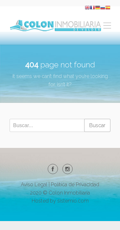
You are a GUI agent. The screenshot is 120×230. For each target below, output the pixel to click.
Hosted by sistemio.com (60, 201)
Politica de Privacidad (75, 184)
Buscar (97, 125)
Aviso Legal (34, 184)
